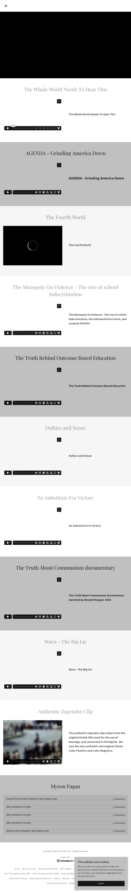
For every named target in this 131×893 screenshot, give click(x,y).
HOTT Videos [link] (66, 868)
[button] (17, 6)
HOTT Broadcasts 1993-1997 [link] (17, 873)
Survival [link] (65, 878)
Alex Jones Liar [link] (29, 868)
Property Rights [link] (68, 873)
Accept (101, 883)
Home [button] (17, 868)
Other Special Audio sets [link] (41, 878)
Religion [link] (73, 883)
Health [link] (57, 878)
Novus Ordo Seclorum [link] (57, 883)
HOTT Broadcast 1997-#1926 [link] (46, 873)
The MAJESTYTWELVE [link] (48, 868)
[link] (65, 798)
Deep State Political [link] (18, 878)
